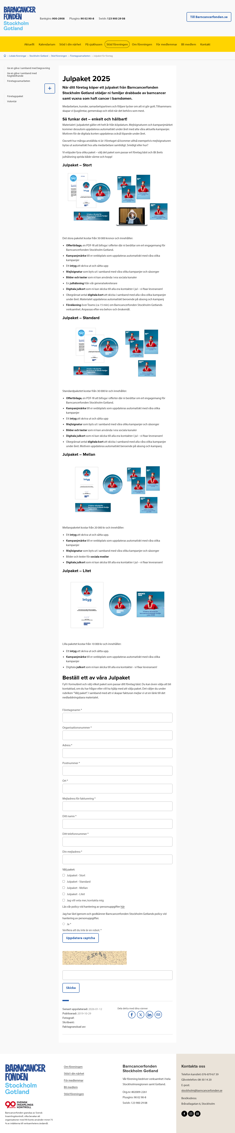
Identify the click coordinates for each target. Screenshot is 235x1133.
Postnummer (70, 763)
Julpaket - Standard (79, 882)
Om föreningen (143, 44)
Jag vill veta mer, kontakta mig (85, 900)
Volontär (12, 101)
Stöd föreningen (117, 44)
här (123, 907)
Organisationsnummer (76, 727)
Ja (68, 924)
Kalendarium (42, 44)
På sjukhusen (93, 44)
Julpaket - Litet (76, 894)
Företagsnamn (71, 710)
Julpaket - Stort (76, 875)
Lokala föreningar (17, 55)
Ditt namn (68, 816)
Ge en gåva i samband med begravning (28, 68)
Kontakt (210, 44)
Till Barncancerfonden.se (209, 17)
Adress (66, 745)
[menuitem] (29, 68)
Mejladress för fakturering (78, 798)
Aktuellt (24, 44)
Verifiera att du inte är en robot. (81, 930)
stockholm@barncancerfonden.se (201, 1090)
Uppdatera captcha (80, 938)
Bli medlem (193, 44)
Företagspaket (15, 96)
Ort (64, 781)
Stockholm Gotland (38, 55)
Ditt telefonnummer (74, 834)
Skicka (71, 988)
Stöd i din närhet (67, 44)
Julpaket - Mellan (77, 888)
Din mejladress (71, 851)
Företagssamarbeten (80, 55)
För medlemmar (170, 44)
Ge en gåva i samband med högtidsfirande (22, 75)
